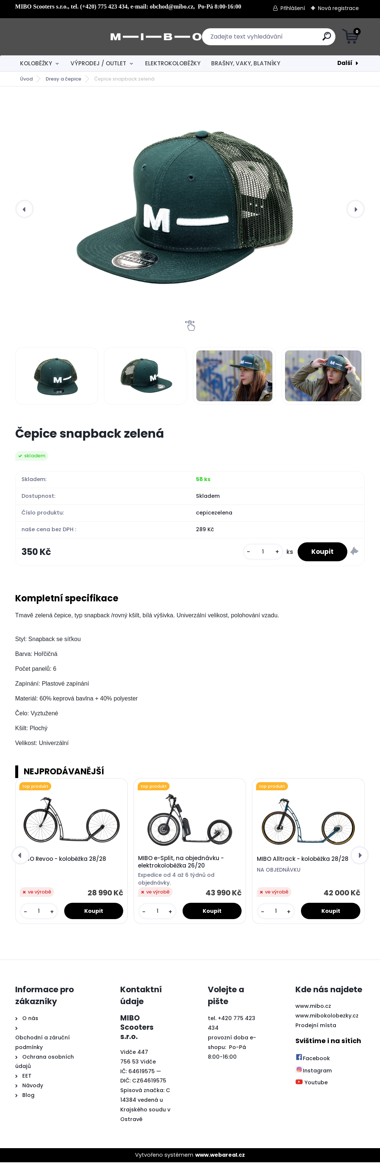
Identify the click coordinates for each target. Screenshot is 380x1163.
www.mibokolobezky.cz (326, 1016)
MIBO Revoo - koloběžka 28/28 (63, 860)
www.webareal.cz (220, 1156)
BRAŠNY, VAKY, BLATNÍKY (245, 63)
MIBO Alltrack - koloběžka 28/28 (302, 860)
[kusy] (260, 552)
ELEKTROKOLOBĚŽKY (172, 63)
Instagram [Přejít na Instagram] (313, 1071)
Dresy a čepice (63, 78)
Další (345, 63)
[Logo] (60, 36)
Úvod (26, 78)
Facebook (312, 1059)
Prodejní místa (315, 1026)
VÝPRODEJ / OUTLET (98, 63)
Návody (32, 1086)
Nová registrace (338, 8)
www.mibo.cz (313, 1007)
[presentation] (24, 209)
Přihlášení (293, 8)
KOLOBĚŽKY (36, 63)
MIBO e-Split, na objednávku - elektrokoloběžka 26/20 (181, 862)
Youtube (311, 1083)
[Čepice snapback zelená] (190, 209)
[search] (279, 39)
